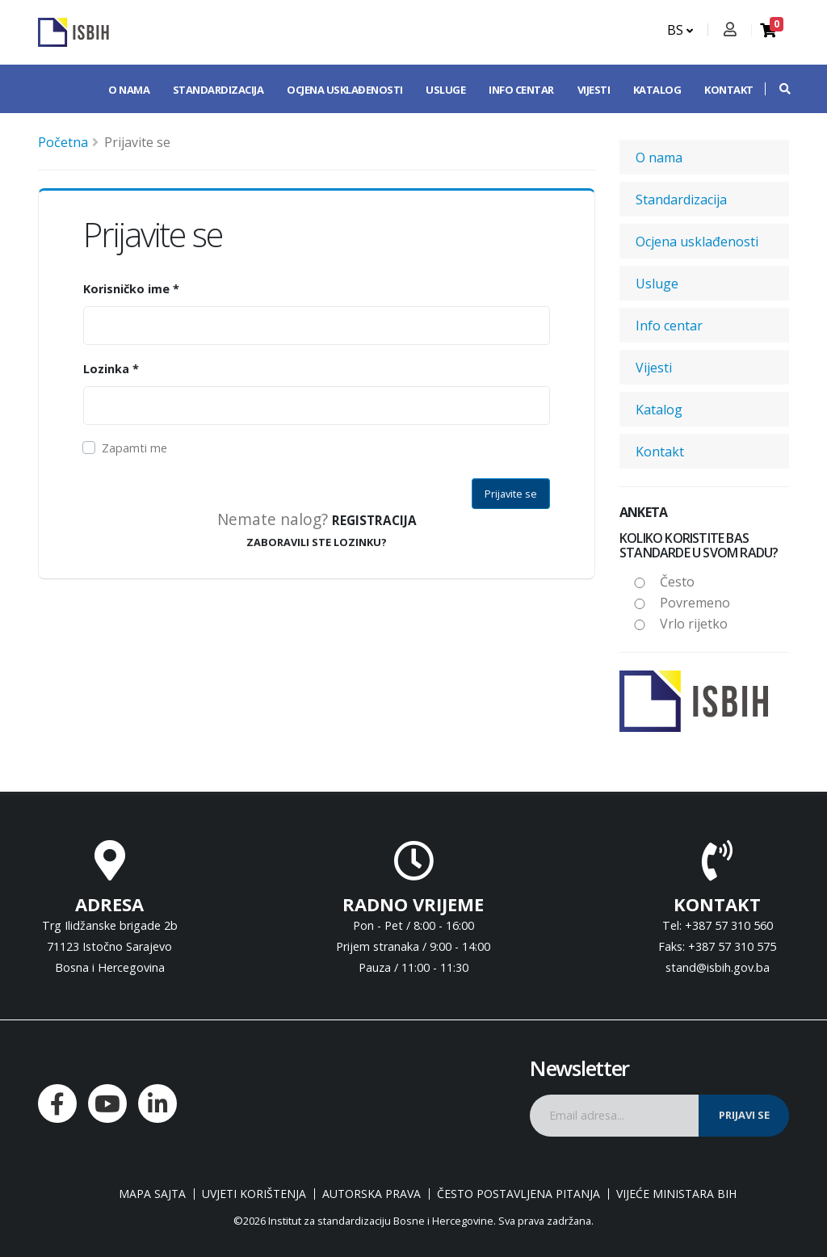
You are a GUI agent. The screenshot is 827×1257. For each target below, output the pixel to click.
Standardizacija (218, 89)
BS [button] (680, 30)
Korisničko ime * (131, 288)
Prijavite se (511, 493)
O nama (128, 89)
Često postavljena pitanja (518, 1194)
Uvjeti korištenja (254, 1194)
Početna (63, 142)
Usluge (445, 89)
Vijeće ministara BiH (676, 1194)
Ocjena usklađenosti (345, 89)
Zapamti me (134, 448)
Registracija (374, 520)
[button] (777, 89)
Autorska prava (371, 1194)
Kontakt (729, 89)
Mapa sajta (152, 1194)
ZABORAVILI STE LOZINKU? (316, 542)
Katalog (657, 89)
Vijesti (594, 89)
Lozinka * (111, 368)
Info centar (521, 89)
